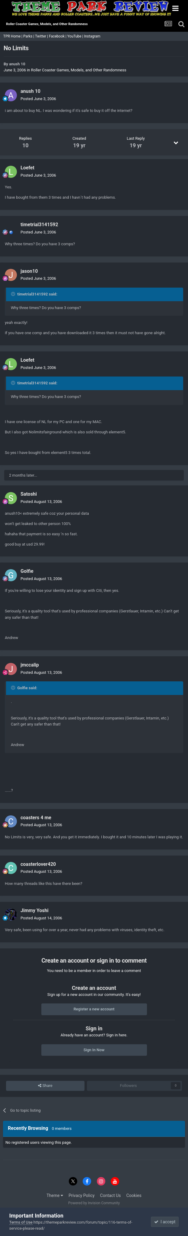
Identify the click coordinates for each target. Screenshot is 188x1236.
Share (45, 1085)
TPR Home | (12, 36)
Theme (54, 1195)
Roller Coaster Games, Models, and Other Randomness (78, 70)
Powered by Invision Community (94, 1203)
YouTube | (75, 36)
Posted (38, 98)
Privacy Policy (81, 1195)
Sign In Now (94, 1050)
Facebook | (58, 36)
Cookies (134, 1195)
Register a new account (94, 1009)
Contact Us (110, 1195)
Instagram (92, 36)
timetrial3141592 (39, 224)
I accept (164, 1221)
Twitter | (42, 36)
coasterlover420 (38, 864)
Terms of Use (21, 1222)
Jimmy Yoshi (35, 910)
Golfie (27, 571)
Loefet (27, 168)
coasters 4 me (36, 817)
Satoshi (29, 494)
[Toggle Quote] (13, 294)
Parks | (29, 36)
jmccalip (30, 665)
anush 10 (17, 64)
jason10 (29, 271)
